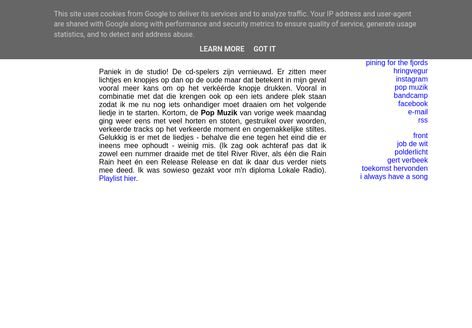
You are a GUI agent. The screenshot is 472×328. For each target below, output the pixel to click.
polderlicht (411, 152)
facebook (413, 104)
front (420, 135)
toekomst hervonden (395, 168)
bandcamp (411, 95)
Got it (265, 49)
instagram (412, 79)
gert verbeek (407, 160)
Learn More (222, 49)
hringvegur (410, 71)
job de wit (412, 144)
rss (423, 120)
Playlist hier (117, 178)
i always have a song (394, 176)
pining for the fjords (397, 63)
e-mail (418, 112)
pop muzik (411, 87)
